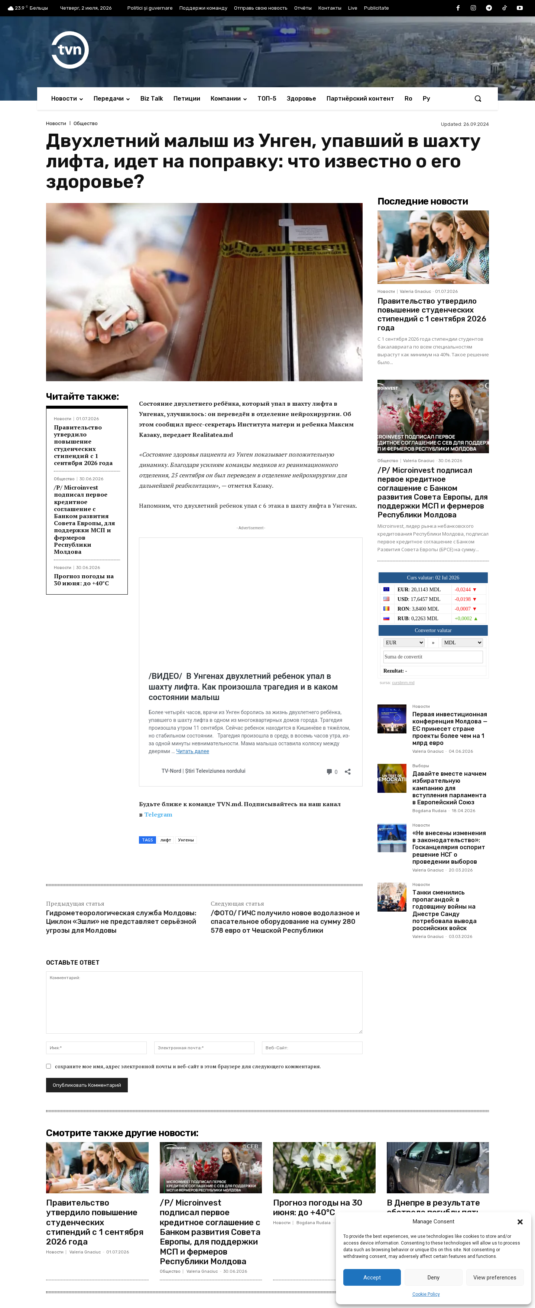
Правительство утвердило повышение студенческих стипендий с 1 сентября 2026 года (83, 445)
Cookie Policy (426, 1294)
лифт (165, 840)
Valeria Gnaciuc (415, 291)
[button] (520, 1222)
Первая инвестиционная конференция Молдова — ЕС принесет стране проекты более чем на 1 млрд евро (449, 728)
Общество (86, 123)
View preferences (494, 1277)
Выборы (420, 766)
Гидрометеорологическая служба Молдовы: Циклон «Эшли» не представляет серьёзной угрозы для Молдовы (121, 922)
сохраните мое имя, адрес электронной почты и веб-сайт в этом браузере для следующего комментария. (188, 1066)
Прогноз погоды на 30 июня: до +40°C (84, 579)
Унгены (186, 840)
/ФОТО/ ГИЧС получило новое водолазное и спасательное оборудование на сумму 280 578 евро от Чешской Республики (285, 922)
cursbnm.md (403, 682)
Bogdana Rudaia (429, 810)
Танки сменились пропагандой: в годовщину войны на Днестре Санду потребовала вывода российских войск (444, 910)
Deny (434, 1277)
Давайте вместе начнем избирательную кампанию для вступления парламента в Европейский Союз (449, 788)
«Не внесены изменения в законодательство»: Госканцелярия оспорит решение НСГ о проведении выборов (449, 847)
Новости (56, 123)
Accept (372, 1277)
